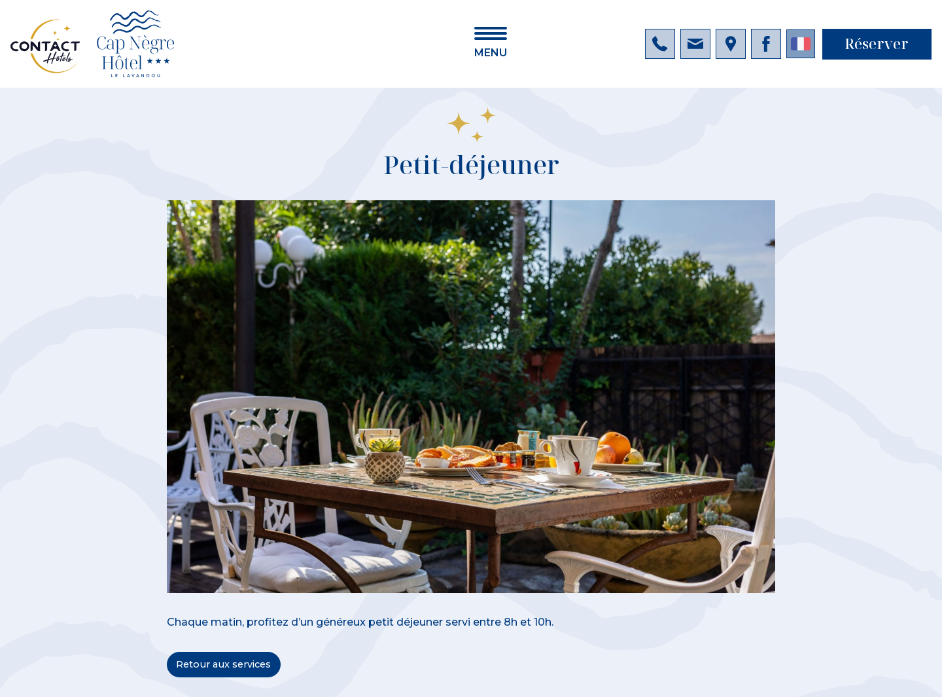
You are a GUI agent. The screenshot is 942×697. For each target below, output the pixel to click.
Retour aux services (223, 664)
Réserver (877, 43)
